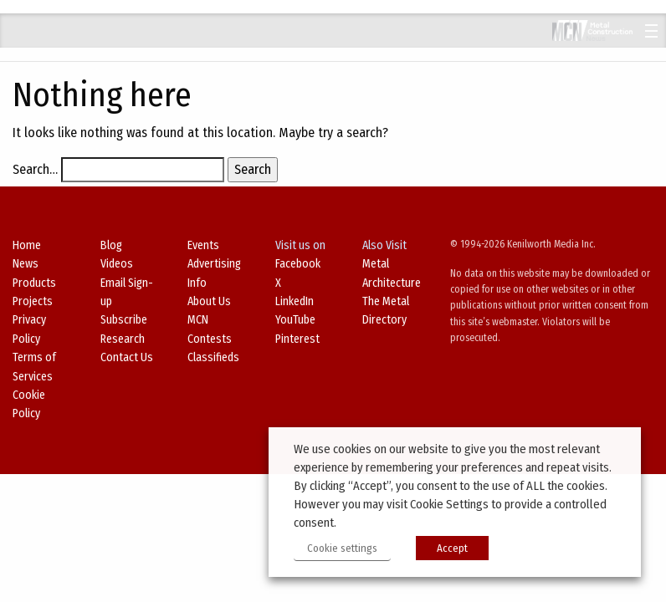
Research (122, 339)
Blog (111, 245)
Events (203, 245)
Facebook (297, 264)
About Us (209, 301)
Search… (35, 169)
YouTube (295, 320)
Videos (116, 264)
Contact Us (126, 357)
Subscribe (123, 320)
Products (34, 283)
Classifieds (213, 357)
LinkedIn (294, 301)
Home (27, 245)
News (25, 264)
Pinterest (297, 339)
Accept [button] (452, 548)
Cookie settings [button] (342, 548)
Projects (33, 301)
